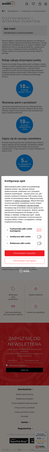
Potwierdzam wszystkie (24, 253)
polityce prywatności (22, 201)
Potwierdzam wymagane (24, 261)
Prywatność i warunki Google (28, 206)
